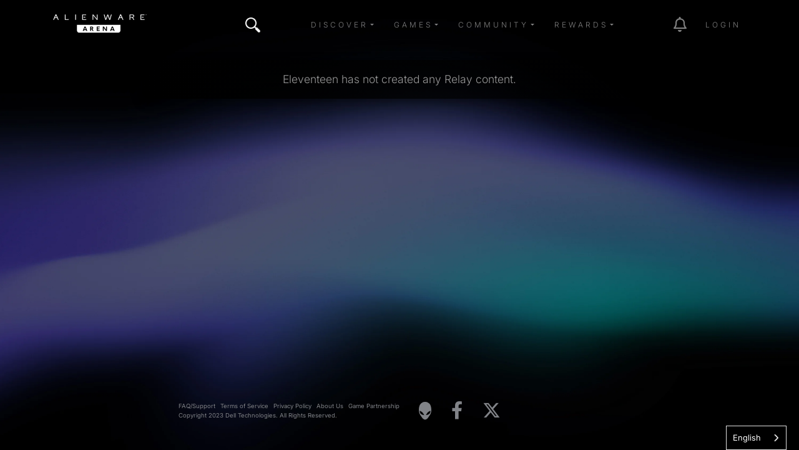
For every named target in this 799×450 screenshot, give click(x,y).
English (747, 437)
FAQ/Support (197, 405)
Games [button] (413, 24)
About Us (329, 405)
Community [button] (493, 24)
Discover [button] (339, 24)
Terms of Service (244, 405)
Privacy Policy (292, 405)
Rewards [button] (581, 24)
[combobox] (756, 438)
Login (723, 24)
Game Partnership (374, 405)
